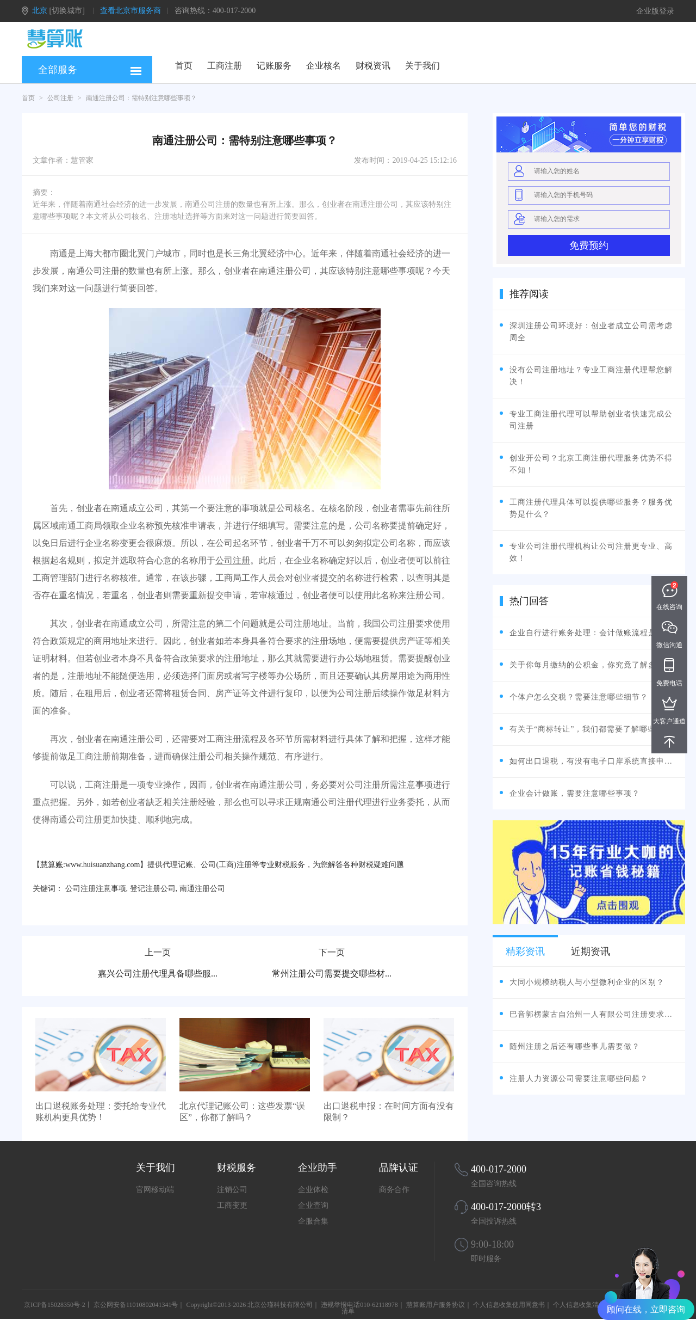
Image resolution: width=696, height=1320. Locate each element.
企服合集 (313, 1221)
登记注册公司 (153, 889)
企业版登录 (655, 11)
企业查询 (313, 1205)
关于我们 (422, 65)
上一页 (158, 952)
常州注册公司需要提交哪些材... (331, 973)
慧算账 (51, 865)
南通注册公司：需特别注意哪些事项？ (141, 98)
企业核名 (323, 65)
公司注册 (60, 98)
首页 (183, 65)
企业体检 (313, 1190)
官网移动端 (155, 1190)
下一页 (332, 952)
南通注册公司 (202, 889)
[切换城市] (67, 11)
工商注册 (224, 65)
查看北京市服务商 (130, 11)
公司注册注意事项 (95, 889)
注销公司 (232, 1190)
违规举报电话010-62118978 (359, 1305)
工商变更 (232, 1205)
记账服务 (274, 65)
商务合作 (394, 1190)
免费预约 (588, 245)
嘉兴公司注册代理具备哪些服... (157, 973)
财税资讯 (373, 65)
